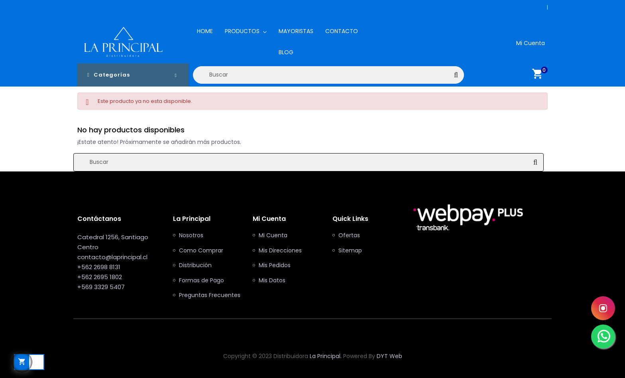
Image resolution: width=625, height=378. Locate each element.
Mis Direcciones (280, 250)
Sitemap (350, 250)
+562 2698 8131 (543, 7)
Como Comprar (201, 250)
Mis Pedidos (275, 265)
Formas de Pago (201, 280)
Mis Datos (272, 280)
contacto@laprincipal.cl (112, 257)
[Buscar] (328, 75)
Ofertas (349, 235)
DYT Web (389, 356)
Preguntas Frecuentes (209, 295)
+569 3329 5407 (101, 287)
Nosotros (191, 235)
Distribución (195, 265)
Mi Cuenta (273, 235)
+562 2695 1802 (99, 277)
